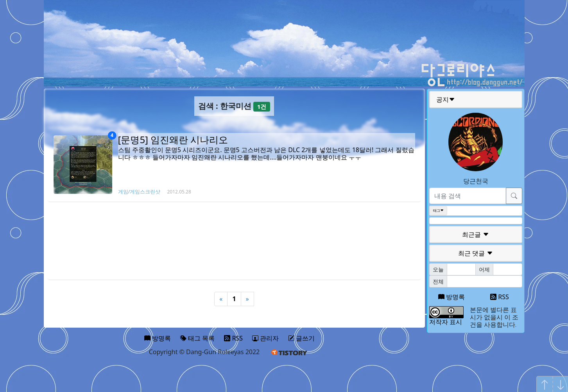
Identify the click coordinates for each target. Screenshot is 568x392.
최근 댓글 (475, 253)
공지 (445, 99)
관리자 (265, 338)
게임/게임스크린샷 (139, 191)
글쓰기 (301, 338)
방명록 (451, 297)
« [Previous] (220, 298)
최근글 (475, 234)
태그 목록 (197, 338)
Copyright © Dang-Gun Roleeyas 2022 (204, 352)
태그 (438, 210)
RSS (499, 297)
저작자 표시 (445, 322)
